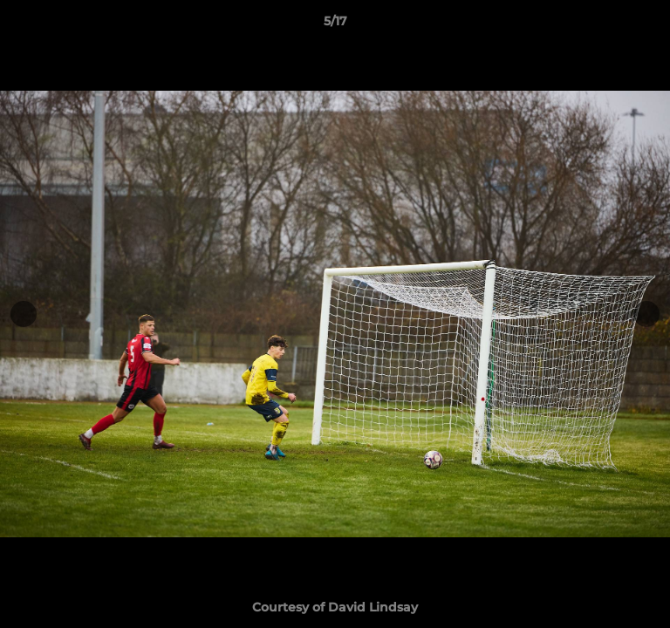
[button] (649, 25)
